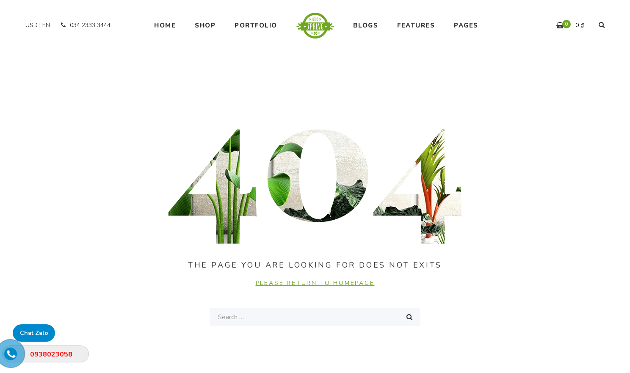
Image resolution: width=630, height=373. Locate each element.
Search (409, 317)
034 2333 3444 (84, 25)
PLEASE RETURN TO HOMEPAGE (315, 283)
